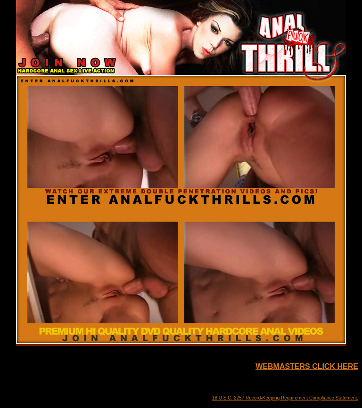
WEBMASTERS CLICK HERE (306, 366)
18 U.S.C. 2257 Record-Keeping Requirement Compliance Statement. (285, 397)
